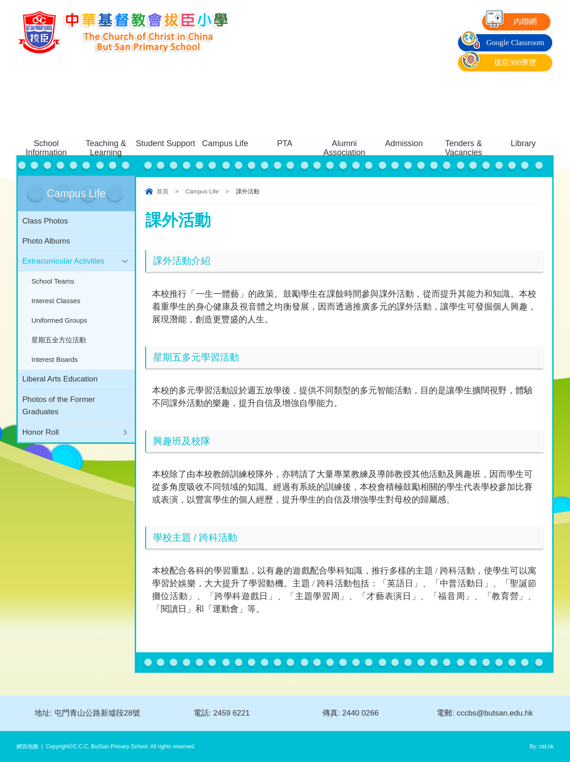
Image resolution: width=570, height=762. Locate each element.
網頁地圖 (27, 746)
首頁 (162, 191)
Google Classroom (502, 42)
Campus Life (202, 191)
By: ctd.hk (541, 746)
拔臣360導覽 (498, 62)
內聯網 (510, 21)
